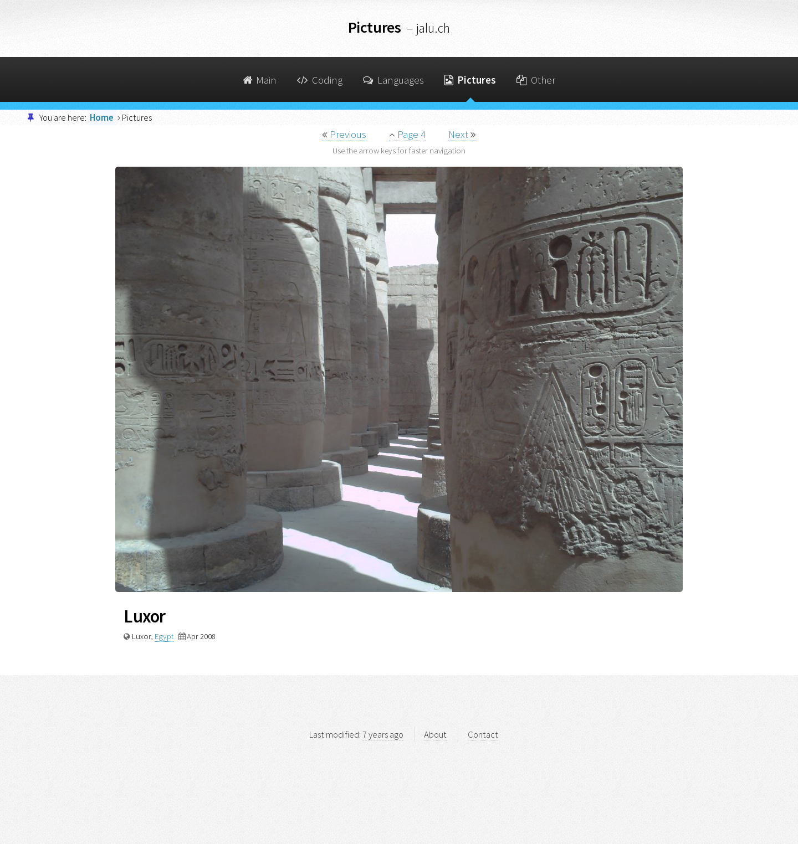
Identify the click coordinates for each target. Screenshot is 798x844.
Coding (319, 80)
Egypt (164, 636)
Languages (393, 80)
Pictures (470, 80)
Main (260, 80)
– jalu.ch (428, 28)
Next (462, 134)
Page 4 (407, 134)
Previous (344, 134)
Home (102, 117)
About (435, 734)
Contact (483, 734)
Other (535, 80)
